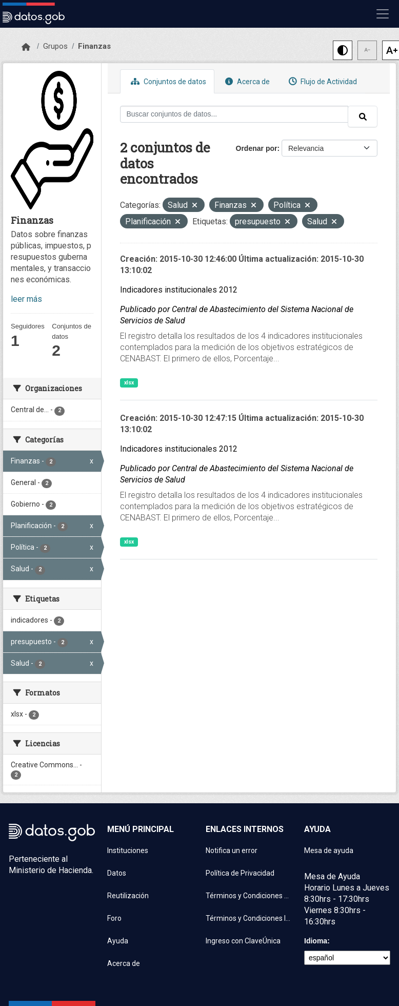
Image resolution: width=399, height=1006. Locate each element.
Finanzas (94, 46)
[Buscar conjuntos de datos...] (234, 114)
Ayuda (117, 941)
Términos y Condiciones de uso (249, 896)
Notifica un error (231, 850)
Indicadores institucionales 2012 (178, 290)
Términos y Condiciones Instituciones (249, 918)
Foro (114, 918)
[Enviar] (362, 116)
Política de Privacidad (240, 873)
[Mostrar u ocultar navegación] (382, 14)
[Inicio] (26, 47)
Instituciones (127, 850)
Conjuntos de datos (167, 81)
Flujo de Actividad (321, 81)
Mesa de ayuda (328, 850)
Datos (116, 873)
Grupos (55, 46)
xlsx (129, 382)
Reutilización (128, 896)
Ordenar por (256, 148)
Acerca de (246, 81)
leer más (26, 299)
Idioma (315, 941)
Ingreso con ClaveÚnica (243, 941)
